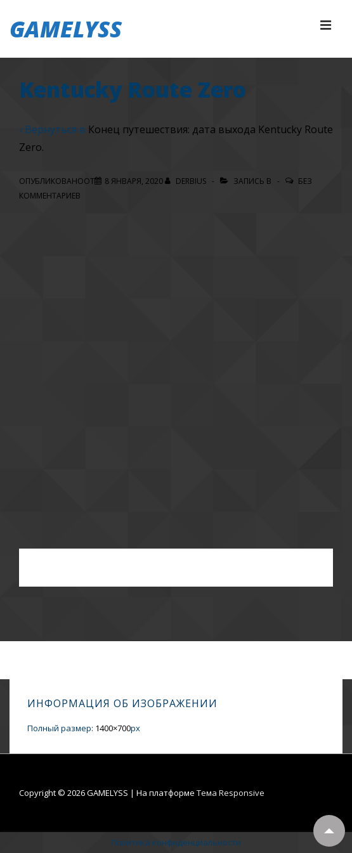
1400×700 (113, 728)
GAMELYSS (66, 29)
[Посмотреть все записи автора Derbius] (186, 181)
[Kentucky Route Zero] (134, 181)
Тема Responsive (230, 792)
